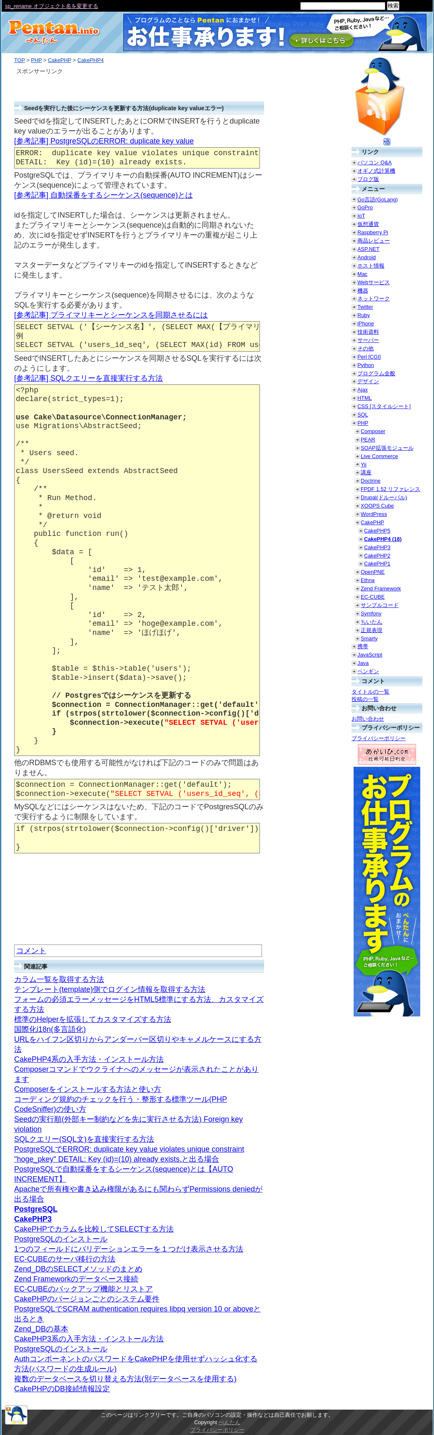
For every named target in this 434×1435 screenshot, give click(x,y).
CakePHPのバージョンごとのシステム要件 (87, 1299)
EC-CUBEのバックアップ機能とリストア (83, 1289)
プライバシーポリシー (379, 738)
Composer (373, 431)
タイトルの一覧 (370, 692)
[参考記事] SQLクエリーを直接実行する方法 (88, 378)
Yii (364, 464)
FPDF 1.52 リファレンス (390, 489)
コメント (31, 951)
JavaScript (369, 655)
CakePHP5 (377, 531)
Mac (362, 274)
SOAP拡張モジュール (387, 448)
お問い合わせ (368, 719)
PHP (36, 60)
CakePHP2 (377, 556)
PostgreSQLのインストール (60, 1239)
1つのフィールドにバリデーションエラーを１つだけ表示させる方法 (128, 1249)
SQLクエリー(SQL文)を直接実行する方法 (84, 1139)
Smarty (369, 638)
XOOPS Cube (377, 506)
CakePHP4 (90, 60)
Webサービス (373, 282)
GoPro (365, 207)
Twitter (365, 307)
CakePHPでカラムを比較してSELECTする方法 (94, 1229)
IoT (361, 216)
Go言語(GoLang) (377, 199)
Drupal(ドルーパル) (384, 497)
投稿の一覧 (365, 699)
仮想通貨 (368, 224)
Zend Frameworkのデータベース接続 (76, 1279)
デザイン (368, 381)
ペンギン (368, 671)
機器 (362, 290)
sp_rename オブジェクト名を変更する (51, 6)
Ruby (363, 315)
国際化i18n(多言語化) (50, 1029)
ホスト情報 (370, 266)
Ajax (362, 390)
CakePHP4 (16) (383, 539)
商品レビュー (373, 241)
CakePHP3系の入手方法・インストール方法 (89, 1339)
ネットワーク (373, 298)
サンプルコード (380, 605)
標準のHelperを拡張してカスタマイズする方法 (92, 1019)
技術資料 (368, 332)
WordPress (374, 514)
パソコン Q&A (374, 162)
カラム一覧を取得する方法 (59, 979)
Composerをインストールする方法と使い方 (87, 1089)
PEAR (368, 439)
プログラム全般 (376, 373)
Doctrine (371, 481)
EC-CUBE (373, 597)
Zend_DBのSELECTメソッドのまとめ (78, 1269)
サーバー (368, 340)
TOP (19, 60)
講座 (366, 472)
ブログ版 (368, 179)
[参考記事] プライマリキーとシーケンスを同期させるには (111, 315)
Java (363, 663)
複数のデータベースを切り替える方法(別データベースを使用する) (125, 1379)
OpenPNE (373, 572)
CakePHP (59, 60)
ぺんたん (229, 1422)
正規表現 (371, 630)
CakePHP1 (377, 563)
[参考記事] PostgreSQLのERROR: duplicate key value (104, 141)
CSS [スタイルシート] (384, 406)
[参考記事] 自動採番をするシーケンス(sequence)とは (103, 195)
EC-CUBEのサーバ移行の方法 (64, 1259)
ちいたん (371, 622)
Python (365, 365)
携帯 (362, 646)
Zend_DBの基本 (41, 1329)
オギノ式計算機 (376, 171)
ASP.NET (368, 249)
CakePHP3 (33, 1219)
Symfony (371, 613)
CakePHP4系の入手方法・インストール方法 (89, 1059)
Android (366, 257)
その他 (365, 348)
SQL (362, 414)
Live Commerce (379, 456)
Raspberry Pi (372, 232)
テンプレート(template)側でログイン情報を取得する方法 (109, 989)
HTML (364, 398)
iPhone (365, 323)
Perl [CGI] (369, 357)
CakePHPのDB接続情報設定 (62, 1389)
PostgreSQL (35, 1209)
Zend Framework (381, 588)
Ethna (367, 580)
